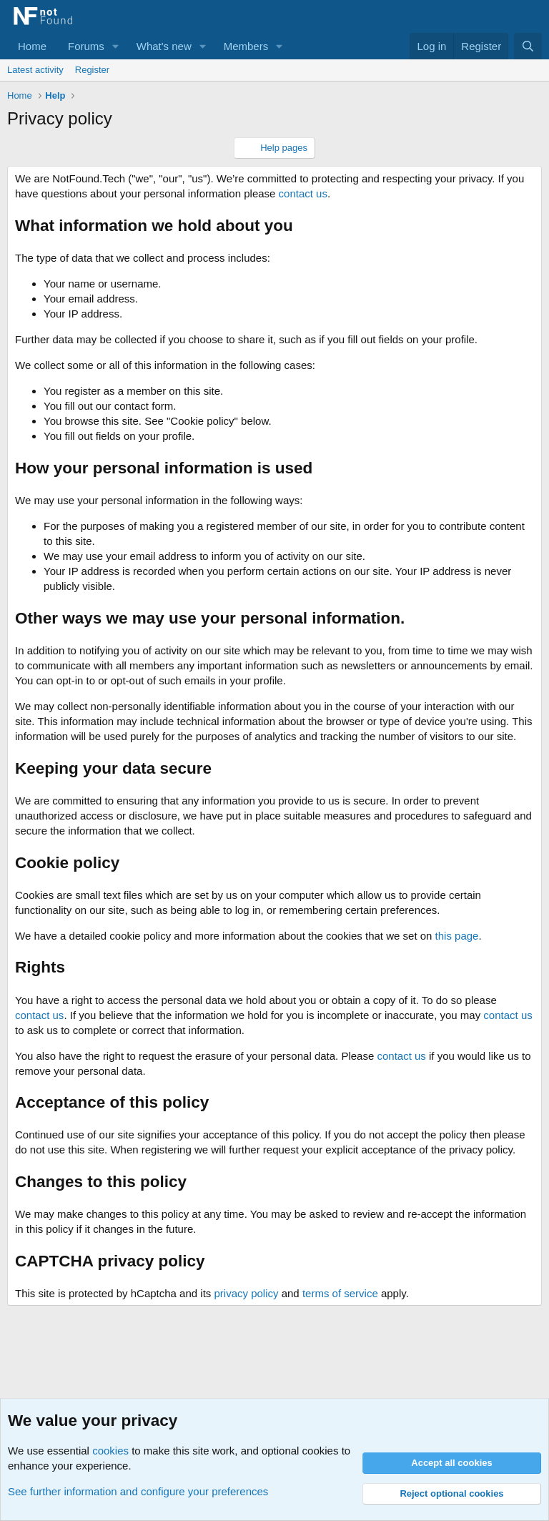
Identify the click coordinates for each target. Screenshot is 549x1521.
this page (457, 936)
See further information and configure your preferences (138, 1491)
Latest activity (35, 69)
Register (92, 69)
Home (32, 46)
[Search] (528, 46)
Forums (86, 46)
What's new (164, 46)
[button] (116, 46)
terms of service (340, 1293)
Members (246, 46)
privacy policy (246, 1293)
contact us (303, 193)
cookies (110, 1450)
